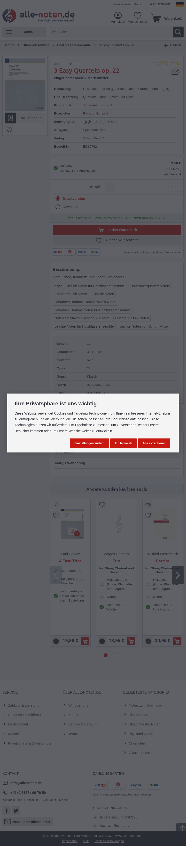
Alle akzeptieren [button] (154, 443)
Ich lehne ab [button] (123, 443)
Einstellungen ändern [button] (89, 443)
